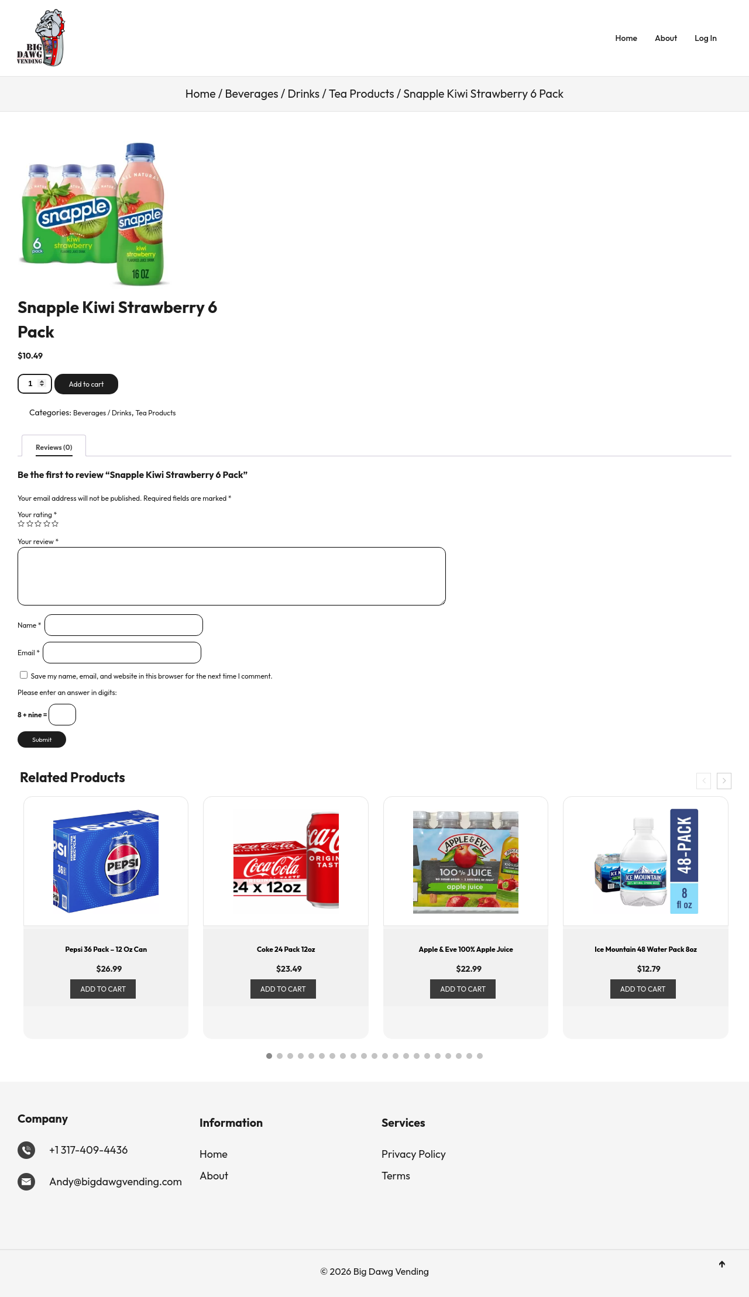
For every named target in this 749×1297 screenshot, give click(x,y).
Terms (396, 1175)
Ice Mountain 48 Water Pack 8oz (646, 949)
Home (626, 38)
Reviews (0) (54, 447)
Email (29, 652)
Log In (706, 38)
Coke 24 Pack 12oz (286, 949)
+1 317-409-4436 (88, 1150)
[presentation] (703, 781)
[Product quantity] (35, 383)
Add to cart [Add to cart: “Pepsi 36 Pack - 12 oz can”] (103, 989)
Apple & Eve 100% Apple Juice (465, 949)
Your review (38, 541)
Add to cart (86, 384)
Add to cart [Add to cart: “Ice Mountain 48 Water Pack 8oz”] (643, 989)
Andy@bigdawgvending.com (115, 1181)
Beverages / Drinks (272, 94)
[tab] (54, 445)
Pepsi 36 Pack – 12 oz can (106, 949)
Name (30, 625)
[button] (269, 1056)
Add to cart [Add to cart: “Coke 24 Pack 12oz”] (283, 989)
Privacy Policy (414, 1154)
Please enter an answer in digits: (67, 692)
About (666, 38)
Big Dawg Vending (390, 1271)
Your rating (37, 514)
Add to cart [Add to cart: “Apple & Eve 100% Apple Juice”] (463, 989)
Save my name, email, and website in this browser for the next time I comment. (152, 676)
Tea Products (361, 94)
